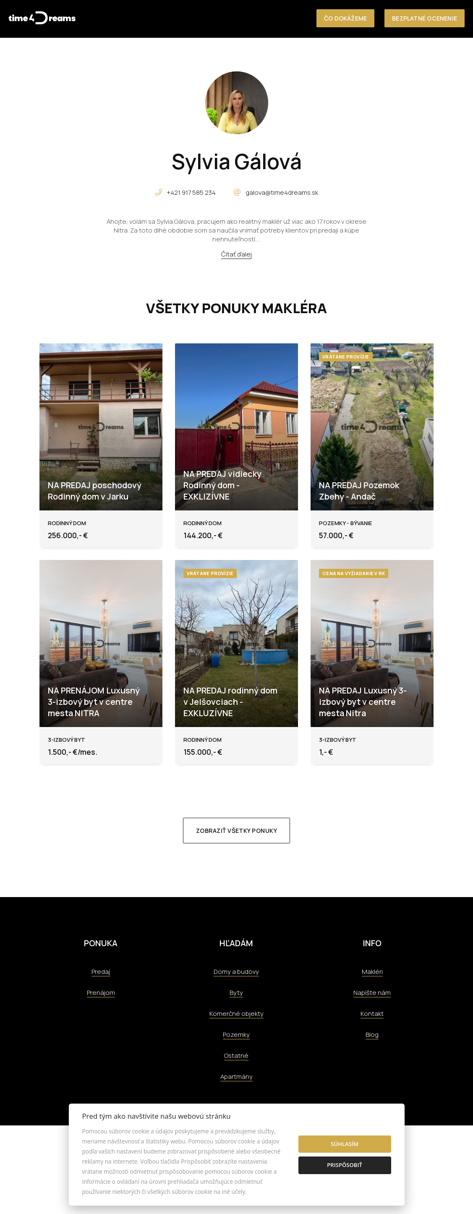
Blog (372, 1034)
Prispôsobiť (344, 1165)
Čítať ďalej (236, 254)
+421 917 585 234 (191, 192)
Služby (314, 55)
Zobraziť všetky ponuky (236, 831)
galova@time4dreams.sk (282, 192)
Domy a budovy (236, 971)
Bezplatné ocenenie (424, 18)
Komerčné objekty (236, 1013)
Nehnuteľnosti (244, 55)
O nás (286, 55)
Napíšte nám (372, 992)
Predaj (100, 971)
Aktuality (412, 55)
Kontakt (450, 55)
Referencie (351, 55)
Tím (382, 55)
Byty (236, 992)
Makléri (372, 971)
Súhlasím (344, 1144)
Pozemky (236, 1034)
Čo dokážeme (345, 18)
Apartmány (236, 1076)
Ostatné (236, 1055)
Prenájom (101, 992)
